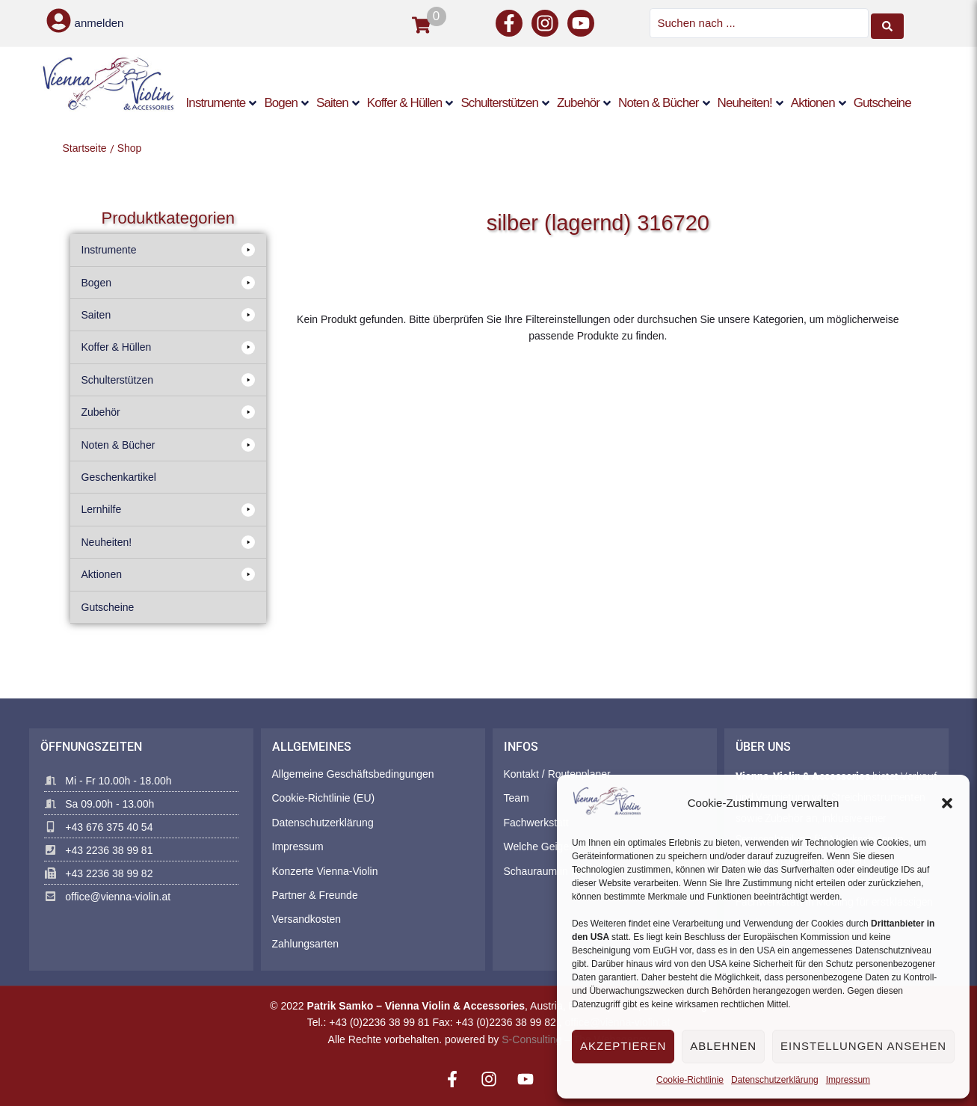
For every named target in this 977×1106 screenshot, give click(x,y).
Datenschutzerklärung (775, 1080)
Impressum (848, 1080)
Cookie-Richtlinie (690, 1080)
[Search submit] (887, 22)
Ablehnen (723, 1045)
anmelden (99, 22)
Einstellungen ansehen (863, 1045)
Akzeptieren (623, 1045)
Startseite (85, 147)
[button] (947, 803)
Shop (129, 147)
